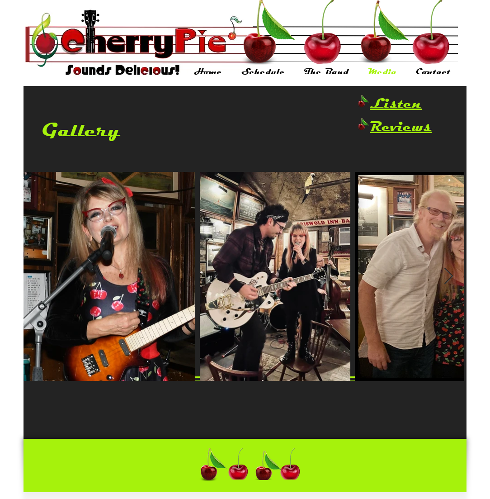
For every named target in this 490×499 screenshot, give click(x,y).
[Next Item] (448, 276)
